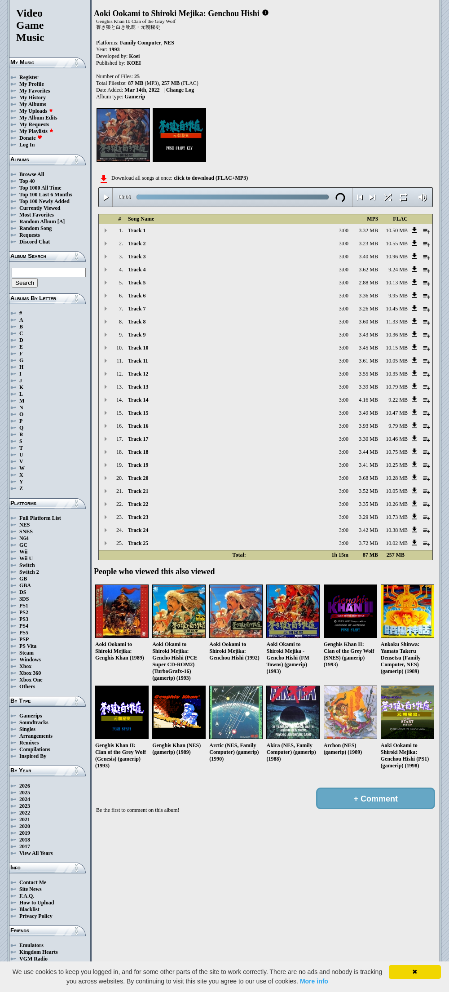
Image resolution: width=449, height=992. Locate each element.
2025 (24, 792)
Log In (27, 145)
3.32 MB (368, 230)
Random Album (37, 221)
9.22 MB (398, 400)
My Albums (32, 104)
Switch (27, 565)
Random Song (35, 228)
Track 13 (138, 387)
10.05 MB (397, 361)
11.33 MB (397, 322)
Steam (26, 653)
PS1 (23, 605)
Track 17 (138, 439)
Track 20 (138, 478)
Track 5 (136, 282)
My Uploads (36, 111)
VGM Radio (33, 959)
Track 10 (138, 348)
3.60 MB (368, 322)
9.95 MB (398, 295)
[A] (61, 221)
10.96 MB (397, 256)
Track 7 (136, 309)
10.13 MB (397, 282)
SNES (26, 531)
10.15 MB (397, 348)
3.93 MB (368, 426)
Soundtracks (33, 722)
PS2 (23, 612)
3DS (24, 599)
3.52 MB (368, 491)
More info (314, 981)
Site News (30, 889)
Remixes (29, 743)
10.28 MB (397, 478)
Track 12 (138, 374)
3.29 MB (368, 517)
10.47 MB (397, 413)
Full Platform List (40, 518)
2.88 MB (368, 282)
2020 (24, 826)
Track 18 (138, 452)
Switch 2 (29, 572)
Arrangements (36, 736)
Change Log (180, 90)
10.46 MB (397, 439)
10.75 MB (397, 452)
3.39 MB (368, 387)
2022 (24, 813)
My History (32, 97)
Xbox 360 (30, 673)
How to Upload (36, 902)
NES (24, 525)
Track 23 (138, 517)
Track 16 (138, 426)
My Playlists (36, 131)
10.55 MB (397, 243)
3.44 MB (368, 452)
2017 (24, 846)
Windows (30, 659)
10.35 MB (397, 374)
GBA (25, 585)
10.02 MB (397, 543)
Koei (134, 56)
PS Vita (27, 646)
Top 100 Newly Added (44, 201)
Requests (29, 235)
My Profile (31, 84)
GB (23, 579)
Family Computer (140, 43)
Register (29, 77)
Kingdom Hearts (38, 952)
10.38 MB (397, 530)
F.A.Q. (26, 896)
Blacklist (29, 909)
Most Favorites (36, 215)
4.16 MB (368, 400)
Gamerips (30, 716)
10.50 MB (397, 230)
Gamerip (134, 96)
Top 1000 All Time (40, 188)
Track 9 (136, 335)
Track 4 (136, 269)
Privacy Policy (36, 916)
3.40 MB (368, 256)
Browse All (31, 174)
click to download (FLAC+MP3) (211, 178)
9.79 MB (398, 426)
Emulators (31, 945)
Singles (27, 729)
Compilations (34, 749)
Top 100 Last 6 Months (45, 194)
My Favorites (34, 91)
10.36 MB (397, 335)
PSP (24, 639)
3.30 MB (368, 439)
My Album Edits (38, 118)
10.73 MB (397, 517)
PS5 (23, 632)
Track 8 (136, 322)
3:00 (343, 230)
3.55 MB (368, 374)
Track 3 (136, 256)
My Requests (34, 124)
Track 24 (138, 530)
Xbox (25, 666)
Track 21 (138, 491)
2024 (24, 799)
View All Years (36, 853)
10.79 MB (397, 387)
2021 (24, 819)
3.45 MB (368, 348)
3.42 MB (368, 530)
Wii (23, 552)
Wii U (26, 558)
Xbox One (31, 680)
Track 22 (138, 504)
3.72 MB (368, 543)
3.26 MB (368, 309)
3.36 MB (368, 295)
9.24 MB (398, 269)
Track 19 (138, 465)
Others (27, 686)
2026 (24, 786)
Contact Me (32, 882)
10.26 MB (397, 504)
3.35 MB (368, 504)
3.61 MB (368, 361)
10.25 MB (397, 465)
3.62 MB (368, 269)
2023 (24, 806)
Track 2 (136, 243)
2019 (24, 833)
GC (23, 545)
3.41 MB (368, 465)
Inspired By (32, 756)
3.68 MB (368, 478)
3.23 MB (368, 243)
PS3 (23, 619)
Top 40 (27, 181)
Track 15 (138, 413)
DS (22, 592)
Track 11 (138, 361)
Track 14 (138, 400)
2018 (24, 840)
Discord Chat (34, 242)
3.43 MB (368, 335)
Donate (30, 138)
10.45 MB (397, 309)
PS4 (23, 626)
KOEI (134, 63)
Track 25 (138, 543)
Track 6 (136, 295)
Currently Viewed (39, 208)
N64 (24, 538)
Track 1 (136, 230)
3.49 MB (368, 413)
